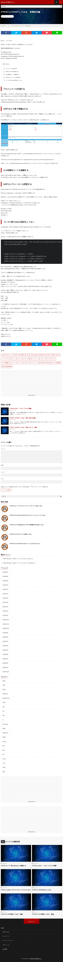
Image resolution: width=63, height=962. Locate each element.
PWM (4, 737)
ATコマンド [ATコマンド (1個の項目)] (10, 355)
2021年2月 (5, 611)
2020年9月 (5, 632)
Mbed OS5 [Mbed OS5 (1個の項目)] (43, 355)
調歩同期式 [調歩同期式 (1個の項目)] (9, 366)
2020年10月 (6, 628)
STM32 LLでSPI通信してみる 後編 (12, 914)
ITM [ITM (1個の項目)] (32, 355)
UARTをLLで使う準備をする (11, 72)
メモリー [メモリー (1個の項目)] (26, 362)
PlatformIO (5, 733)
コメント (3, 448)
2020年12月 (6, 619)
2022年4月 (5, 576)
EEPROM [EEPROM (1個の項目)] (22, 355)
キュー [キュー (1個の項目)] (13, 358)
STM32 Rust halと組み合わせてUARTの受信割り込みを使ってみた (26, 524)
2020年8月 (5, 637)
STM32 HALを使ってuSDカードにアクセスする (14, 558)
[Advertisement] (16, 382)
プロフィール (6, 945)
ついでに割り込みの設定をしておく (12, 80)
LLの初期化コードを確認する (11, 74)
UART (4, 767)
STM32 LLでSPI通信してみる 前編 (43, 914)
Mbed (4, 728)
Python (4, 741)
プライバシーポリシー (8, 940)
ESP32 (4, 689)
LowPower (5, 724)
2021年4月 (5, 602)
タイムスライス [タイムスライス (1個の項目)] (51, 358)
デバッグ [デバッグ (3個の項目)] (13, 362)
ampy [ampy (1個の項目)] (3, 355)
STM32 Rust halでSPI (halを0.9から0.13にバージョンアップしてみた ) (27, 515)
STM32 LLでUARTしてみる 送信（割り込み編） (22, 418)
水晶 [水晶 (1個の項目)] (3, 366)
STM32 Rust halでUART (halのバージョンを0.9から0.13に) (24, 543)
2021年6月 (5, 593)
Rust (4, 750)
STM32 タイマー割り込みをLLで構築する (13, 865)
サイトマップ (6, 936)
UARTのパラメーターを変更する (12, 77)
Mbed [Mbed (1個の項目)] (36, 355)
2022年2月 (5, 585)
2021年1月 (5, 615)
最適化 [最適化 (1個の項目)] (59, 362)
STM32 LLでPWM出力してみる (41, 890)
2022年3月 (5, 580)
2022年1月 (5, 589)
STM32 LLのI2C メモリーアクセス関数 (20, 408)
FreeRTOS (5, 693)
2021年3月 (5, 606)
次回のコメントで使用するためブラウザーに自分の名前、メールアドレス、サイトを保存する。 (25, 486)
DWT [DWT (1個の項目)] (16, 355)
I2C (3, 711)
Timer (4, 759)
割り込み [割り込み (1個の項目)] (43, 362)
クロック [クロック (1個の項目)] (19, 358)
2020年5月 (5, 650)
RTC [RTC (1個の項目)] (49, 355)
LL (11, 16)
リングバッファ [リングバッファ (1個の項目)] (34, 362)
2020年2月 (5, 663)
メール (3, 472)
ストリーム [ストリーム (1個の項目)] (35, 358)
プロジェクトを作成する (10, 69)
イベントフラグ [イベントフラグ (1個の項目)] (6, 358)
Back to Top (31, 921)
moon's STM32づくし (35, 958)
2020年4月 (5, 654)
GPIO (4, 702)
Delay (4, 681)
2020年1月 (5, 667)
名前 (2, 465)
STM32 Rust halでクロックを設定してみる (20, 534)
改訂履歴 (5, 949)
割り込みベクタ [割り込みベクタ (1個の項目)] (51, 362)
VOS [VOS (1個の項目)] (58, 355)
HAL (4, 707)
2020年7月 (5, 641)
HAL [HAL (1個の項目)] (28, 355)
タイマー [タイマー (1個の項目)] (43, 358)
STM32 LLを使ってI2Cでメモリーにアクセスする (16, 890)
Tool (4, 763)
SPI (3, 754)
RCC (4, 745)
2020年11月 (6, 624)
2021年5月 (5, 598)
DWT (4, 685)
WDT (4, 771)
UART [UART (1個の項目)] (53, 355)
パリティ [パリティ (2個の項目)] (19, 362)
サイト (2, 478)
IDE (3, 715)
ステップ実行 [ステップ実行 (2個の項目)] (27, 358)
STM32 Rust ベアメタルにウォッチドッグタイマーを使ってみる (25, 505)
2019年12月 (6, 671)
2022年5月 (5, 572)
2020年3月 (5, 658)
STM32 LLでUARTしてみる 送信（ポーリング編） (23, 427)
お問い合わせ (6, 932)
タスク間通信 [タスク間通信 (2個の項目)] (5, 362)
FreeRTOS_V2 (6, 698)
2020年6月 (5, 645)
